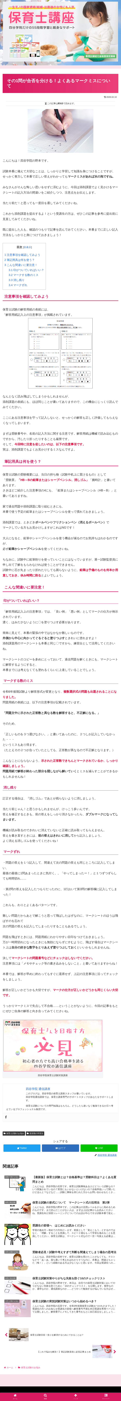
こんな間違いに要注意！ (20, 265)
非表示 (27, 247)
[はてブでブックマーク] (60, 1148)
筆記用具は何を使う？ (19, 260)
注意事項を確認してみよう (22, 254)
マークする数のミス (24, 275)
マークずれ (18, 285)
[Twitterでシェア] (21, 1148)
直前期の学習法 (35, 1133)
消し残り (17, 280)
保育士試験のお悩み (14, 1133)
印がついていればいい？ (26, 270)
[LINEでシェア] (99, 1148)
